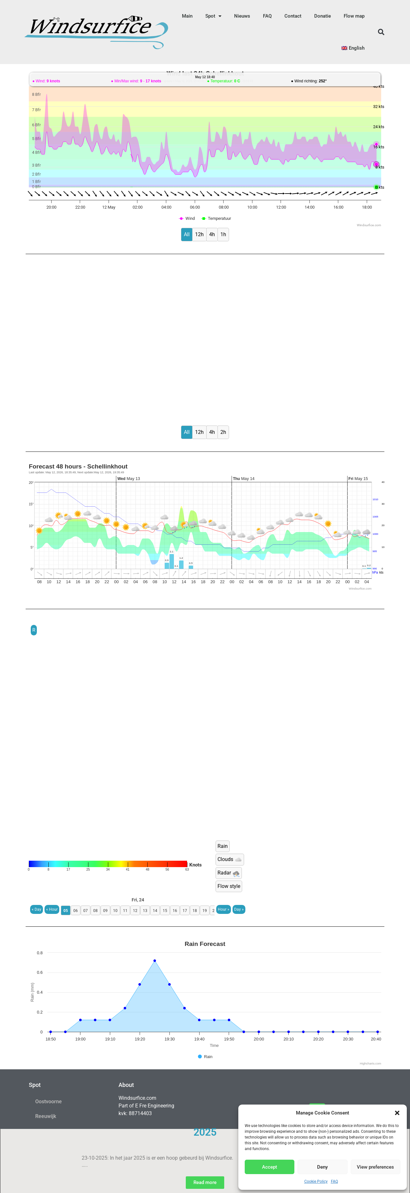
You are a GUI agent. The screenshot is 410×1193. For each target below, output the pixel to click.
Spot (213, 16)
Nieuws (242, 16)
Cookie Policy (316, 1181)
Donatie (322, 16)
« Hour (52, 909)
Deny (322, 1167)
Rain (222, 846)
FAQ (334, 1181)
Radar (228, 873)
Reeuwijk (45, 1116)
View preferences (375, 1167)
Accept (269, 1167)
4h (212, 234)
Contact (292, 16)
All (187, 234)
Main (187, 16)
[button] (397, 1113)
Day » (239, 909)
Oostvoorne (48, 1101)
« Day (36, 909)
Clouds (229, 860)
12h (199, 234)
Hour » (223, 909)
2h (223, 432)
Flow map (354, 16)
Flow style (228, 886)
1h (223, 234)
